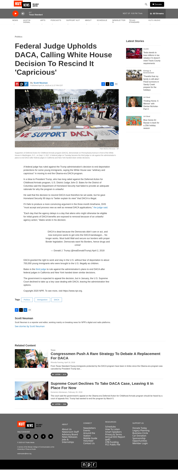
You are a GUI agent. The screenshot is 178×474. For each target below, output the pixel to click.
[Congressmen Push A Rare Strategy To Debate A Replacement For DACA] (31, 363)
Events (86, 434)
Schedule (102, 25)
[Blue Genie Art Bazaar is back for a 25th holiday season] (134, 125)
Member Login (140, 447)
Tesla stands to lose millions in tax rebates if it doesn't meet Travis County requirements (151, 62)
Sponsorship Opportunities (139, 444)
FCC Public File (112, 448)
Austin (146, 53)
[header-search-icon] (147, 6)
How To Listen (112, 433)
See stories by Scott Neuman (30, 330)
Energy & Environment (148, 76)
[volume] (23, 18)
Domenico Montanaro (59, 396)
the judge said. (101, 212)
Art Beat (146, 102)
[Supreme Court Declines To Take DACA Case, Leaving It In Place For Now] (31, 395)
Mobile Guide (90, 442)
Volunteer (88, 445)
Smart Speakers (113, 436)
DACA (56, 304)
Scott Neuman (40, 87)
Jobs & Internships (68, 445)
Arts (42, 25)
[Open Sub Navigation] (14, 29)
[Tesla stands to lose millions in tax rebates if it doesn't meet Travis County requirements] (134, 57)
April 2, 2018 (98, 255)
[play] (15, 18)
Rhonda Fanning (57, 367)
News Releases (69, 441)
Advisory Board (70, 438)
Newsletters (118, 26)
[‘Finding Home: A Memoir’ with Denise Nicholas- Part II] (134, 106)
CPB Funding (112, 446)
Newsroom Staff (70, 436)
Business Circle (140, 437)
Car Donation (139, 439)
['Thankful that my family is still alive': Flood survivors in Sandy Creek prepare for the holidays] (134, 79)
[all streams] (157, 18)
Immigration (42, 304)
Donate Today (139, 432)
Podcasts (56, 25)
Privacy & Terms (113, 438)
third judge (41, 273)
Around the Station (89, 438)
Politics (18, 41)
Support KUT (73, 25)
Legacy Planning (140, 434)
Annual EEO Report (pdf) (115, 442)
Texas (53, 355)
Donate (159, 6)
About (88, 25)
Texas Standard (134, 26)
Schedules (110, 431)
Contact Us (89, 447)
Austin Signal (26, 26)
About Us (67, 433)
